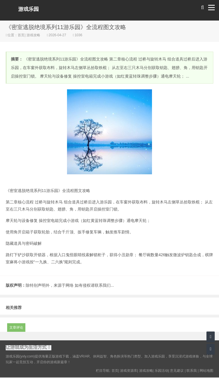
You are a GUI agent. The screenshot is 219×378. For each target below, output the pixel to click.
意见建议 (177, 371)
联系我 (191, 371)
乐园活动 (161, 371)
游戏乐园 (28, 9)
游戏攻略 (33, 35)
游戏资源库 (128, 371)
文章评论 (16, 328)
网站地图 (206, 371)
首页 (21, 35)
